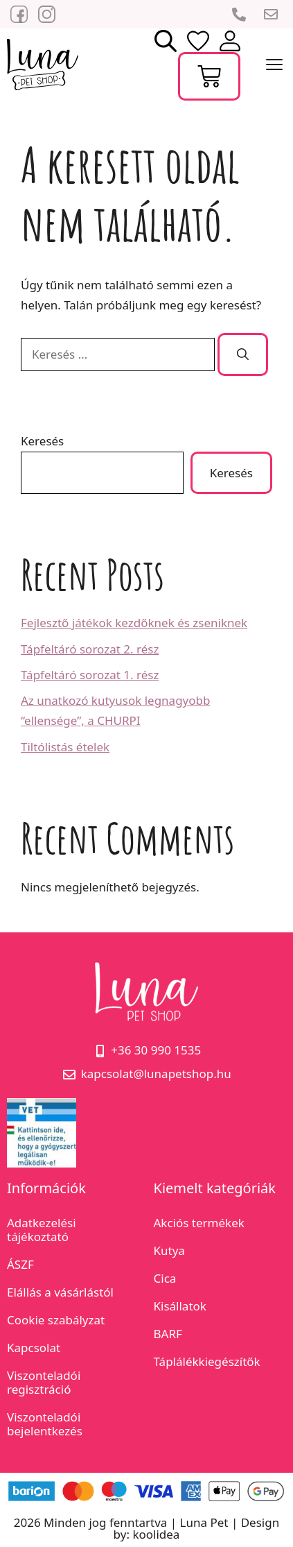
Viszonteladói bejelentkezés (44, 1424)
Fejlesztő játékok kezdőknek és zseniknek (134, 623)
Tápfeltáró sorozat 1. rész (90, 675)
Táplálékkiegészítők (207, 1361)
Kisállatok (180, 1306)
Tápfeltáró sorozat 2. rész (90, 649)
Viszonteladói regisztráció (43, 1382)
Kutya (169, 1250)
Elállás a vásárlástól (60, 1292)
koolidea (155, 1534)
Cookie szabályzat (56, 1320)
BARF (168, 1334)
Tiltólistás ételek (65, 747)
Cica (165, 1278)
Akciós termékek (199, 1223)
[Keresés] (242, 354)
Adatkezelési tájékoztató (41, 1230)
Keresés (42, 441)
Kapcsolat (33, 1348)
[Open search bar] (165, 40)
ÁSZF (20, 1264)
